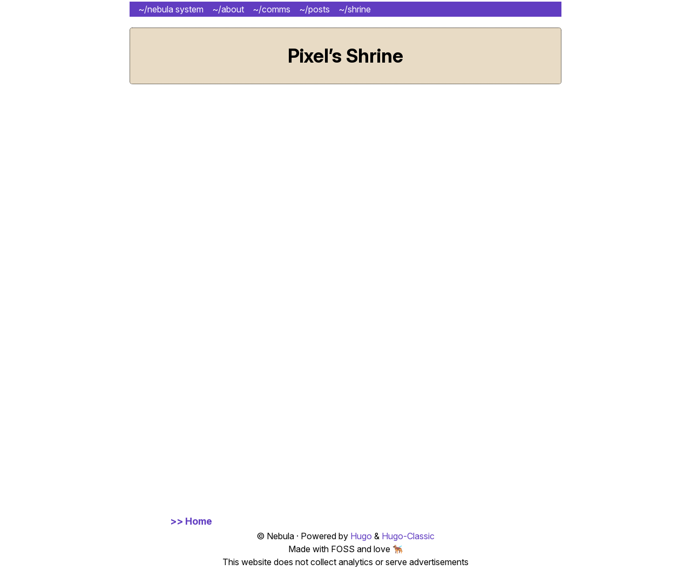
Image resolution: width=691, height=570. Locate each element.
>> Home (191, 521)
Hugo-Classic (408, 536)
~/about (228, 9)
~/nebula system (171, 9)
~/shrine (354, 9)
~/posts (314, 9)
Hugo (361, 536)
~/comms (271, 9)
